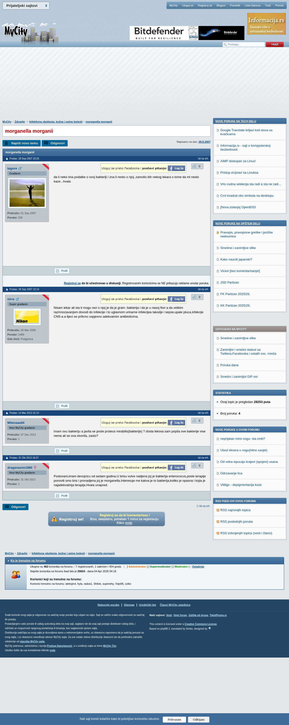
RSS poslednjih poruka (236, 388)
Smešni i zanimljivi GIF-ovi (239, 243)
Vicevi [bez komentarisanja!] (240, 566)
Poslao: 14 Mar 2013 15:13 (24, 413)
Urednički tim (147, 672)
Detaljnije (198, 634)
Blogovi (221, 5)
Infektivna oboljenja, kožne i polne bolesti (55, 121)
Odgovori (57, 143)
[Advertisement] (145, 86)
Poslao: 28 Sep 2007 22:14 (24, 289)
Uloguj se (187, 5)
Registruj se (205, 5)
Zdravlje (19, 121)
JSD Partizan (229, 577)
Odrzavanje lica (231, 340)
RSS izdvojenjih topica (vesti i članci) (246, 400)
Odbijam (198, 719)
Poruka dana (229, 232)
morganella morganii (99, 121)
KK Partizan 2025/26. (235, 600)
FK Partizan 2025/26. (235, 589)
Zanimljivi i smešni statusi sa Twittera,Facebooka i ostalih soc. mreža (248, 218)
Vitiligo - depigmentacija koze (241, 351)
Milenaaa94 (15, 423)
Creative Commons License (201, 691)
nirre (10, 299)
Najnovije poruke (108, 672)
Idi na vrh (204, 506)
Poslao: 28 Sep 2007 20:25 (24, 158)
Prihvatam (174, 719)
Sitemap (129, 672)
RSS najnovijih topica (235, 377)
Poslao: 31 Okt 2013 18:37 (24, 457)
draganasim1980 (19, 467)
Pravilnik (235, 5)
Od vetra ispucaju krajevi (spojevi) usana (249, 328)
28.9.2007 (205, 141)
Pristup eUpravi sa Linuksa (239, 467)
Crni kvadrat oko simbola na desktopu (247, 490)
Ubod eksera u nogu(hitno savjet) (243, 317)
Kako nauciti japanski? (236, 554)
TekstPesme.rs (218, 682)
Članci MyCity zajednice (175, 672)
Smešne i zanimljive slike (238, 205)
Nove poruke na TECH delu (235, 416)
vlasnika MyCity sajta (32, 709)
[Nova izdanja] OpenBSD (238, 502)
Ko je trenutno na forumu (28, 628)
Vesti (169, 682)
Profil (64, 270)
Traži (268, 5)
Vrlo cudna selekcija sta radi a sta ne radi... (250, 479)
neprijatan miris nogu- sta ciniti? (242, 305)
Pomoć (279, 5)
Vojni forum (180, 682)
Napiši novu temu (24, 143)
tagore (12, 168)
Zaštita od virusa (198, 682)
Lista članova (252, 5)
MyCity (173, 5)
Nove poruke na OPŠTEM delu (237, 518)
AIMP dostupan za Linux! (238, 456)
